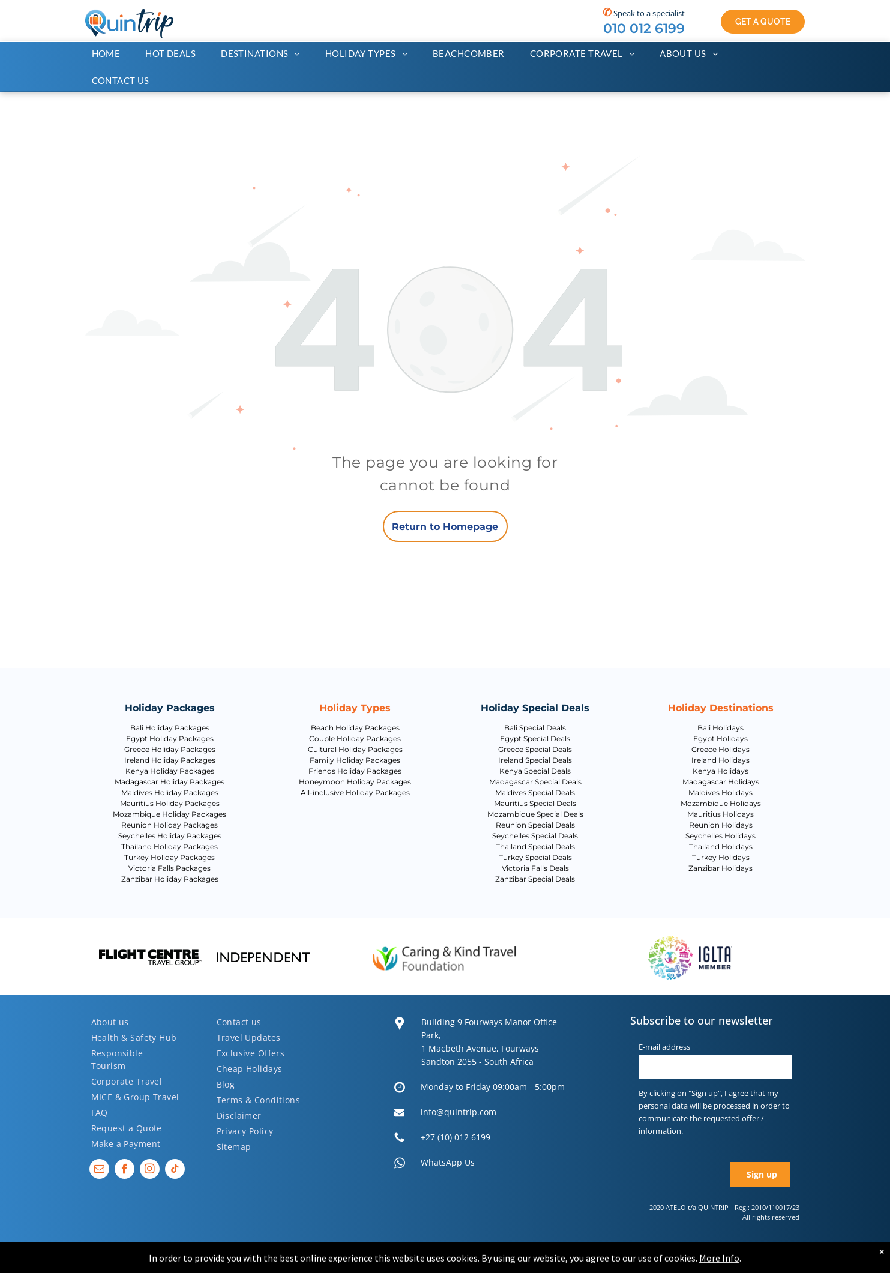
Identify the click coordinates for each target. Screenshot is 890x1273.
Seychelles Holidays (720, 835)
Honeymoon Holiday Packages (355, 781)
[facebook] (124, 1170)
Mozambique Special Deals (535, 814)
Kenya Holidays (720, 770)
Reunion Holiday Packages (169, 824)
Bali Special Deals (535, 727)
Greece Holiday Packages (169, 749)
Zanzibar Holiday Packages (169, 878)
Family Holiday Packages (355, 760)
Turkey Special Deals (535, 857)
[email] (99, 1170)
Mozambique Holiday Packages (169, 814)
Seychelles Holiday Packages (169, 835)
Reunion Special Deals (535, 824)
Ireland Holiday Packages (169, 760)
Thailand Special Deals (535, 846)
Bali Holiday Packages (169, 727)
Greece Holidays (720, 749)
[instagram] (150, 1170)
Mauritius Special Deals (535, 803)
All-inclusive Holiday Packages (355, 792)
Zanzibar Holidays (720, 868)
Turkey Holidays (721, 857)
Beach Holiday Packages (355, 727)
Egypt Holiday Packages (170, 738)
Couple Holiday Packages (355, 738)
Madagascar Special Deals (535, 781)
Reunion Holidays (721, 824)
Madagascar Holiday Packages (169, 781)
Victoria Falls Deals (535, 868)
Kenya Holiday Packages (169, 770)
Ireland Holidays (720, 760)
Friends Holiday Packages (354, 770)
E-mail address (664, 1046)
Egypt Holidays (720, 738)
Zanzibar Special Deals (535, 878)
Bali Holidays (720, 727)
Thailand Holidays (721, 846)
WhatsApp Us (448, 1162)
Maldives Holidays (720, 792)
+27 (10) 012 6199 (455, 1137)
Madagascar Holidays (720, 781)
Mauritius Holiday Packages (170, 803)
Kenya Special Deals (535, 770)
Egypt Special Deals (535, 738)
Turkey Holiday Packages (169, 857)
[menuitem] (112, 53)
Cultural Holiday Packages (355, 749)
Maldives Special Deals (535, 792)
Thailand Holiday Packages (169, 846)
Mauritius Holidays (720, 814)
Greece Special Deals (535, 749)
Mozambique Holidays (721, 803)
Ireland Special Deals (535, 760)
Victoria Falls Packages (169, 868)
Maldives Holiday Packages (169, 792)
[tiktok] (175, 1170)
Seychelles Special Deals (535, 835)
